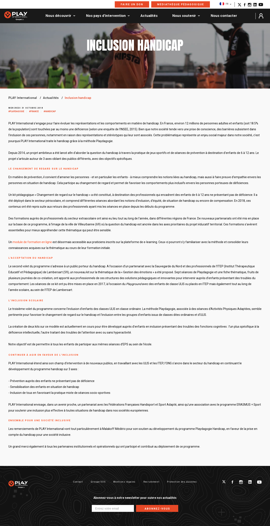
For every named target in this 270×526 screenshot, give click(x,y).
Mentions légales (124, 482)
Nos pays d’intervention (106, 16)
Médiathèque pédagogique (180, 4)
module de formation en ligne (32, 242)
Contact (78, 482)
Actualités (149, 16)
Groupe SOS (98, 482)
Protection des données (182, 482)
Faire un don (132, 4)
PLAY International (22, 98)
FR (224, 3)
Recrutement (151, 482)
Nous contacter (224, 16)
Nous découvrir (58, 16)
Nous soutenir (184, 16)
